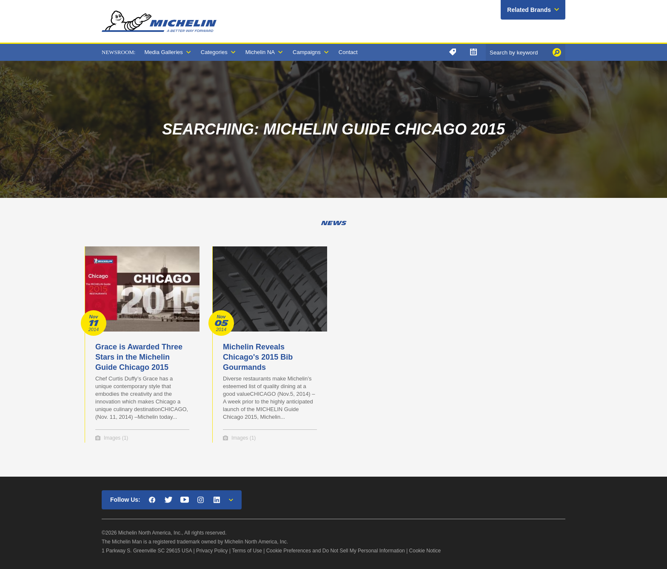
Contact (348, 52)
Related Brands (529, 9)
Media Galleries (163, 52)
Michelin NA (260, 52)
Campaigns (307, 52)
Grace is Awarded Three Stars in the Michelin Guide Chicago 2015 (138, 357)
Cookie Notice (425, 551)
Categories (214, 52)
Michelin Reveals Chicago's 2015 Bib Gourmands (258, 357)
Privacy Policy (212, 551)
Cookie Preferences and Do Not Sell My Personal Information (335, 551)
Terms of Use (247, 551)
